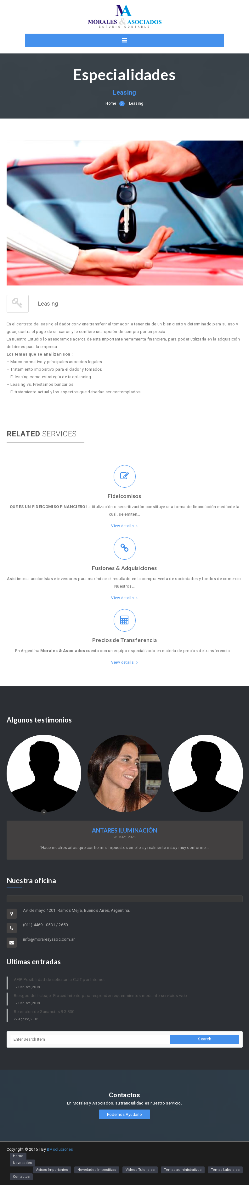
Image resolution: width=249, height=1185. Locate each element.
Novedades (22, 1163)
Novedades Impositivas (96, 1170)
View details (124, 526)
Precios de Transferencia (124, 640)
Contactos (21, 1177)
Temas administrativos (182, 1170)
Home (110, 103)
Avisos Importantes (52, 1170)
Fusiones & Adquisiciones (124, 568)
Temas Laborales (225, 1170)
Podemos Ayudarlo (124, 1114)
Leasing (136, 103)
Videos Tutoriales (140, 1170)
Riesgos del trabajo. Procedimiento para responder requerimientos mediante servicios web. (101, 995)
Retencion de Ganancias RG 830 (44, 1011)
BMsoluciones (60, 1149)
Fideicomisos (124, 496)
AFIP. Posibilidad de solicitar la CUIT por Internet (59, 979)
